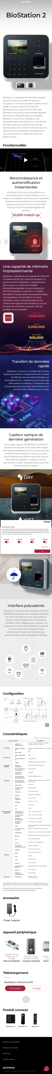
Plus (26, 999)
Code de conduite (8, 1059)
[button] (20, 85)
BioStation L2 (23, 1026)
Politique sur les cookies (10, 1048)
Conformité (6, 1053)
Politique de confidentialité (11, 1042)
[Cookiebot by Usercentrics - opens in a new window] (44, 522)
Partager (36, 988)
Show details (45, 547)
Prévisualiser (15, 988)
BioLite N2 (35, 1026)
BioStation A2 (10, 1026)
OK (42, 551)
